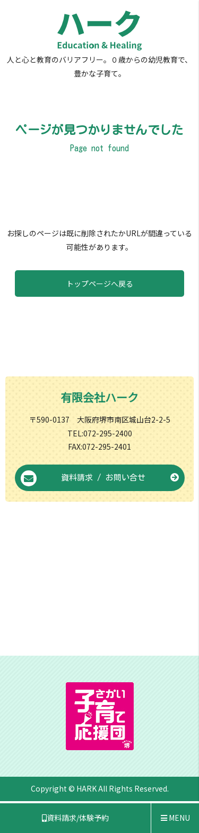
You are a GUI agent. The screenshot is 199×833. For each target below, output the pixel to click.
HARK (86, 788)
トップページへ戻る (99, 283)
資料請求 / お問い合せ (100, 478)
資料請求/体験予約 (75, 817)
